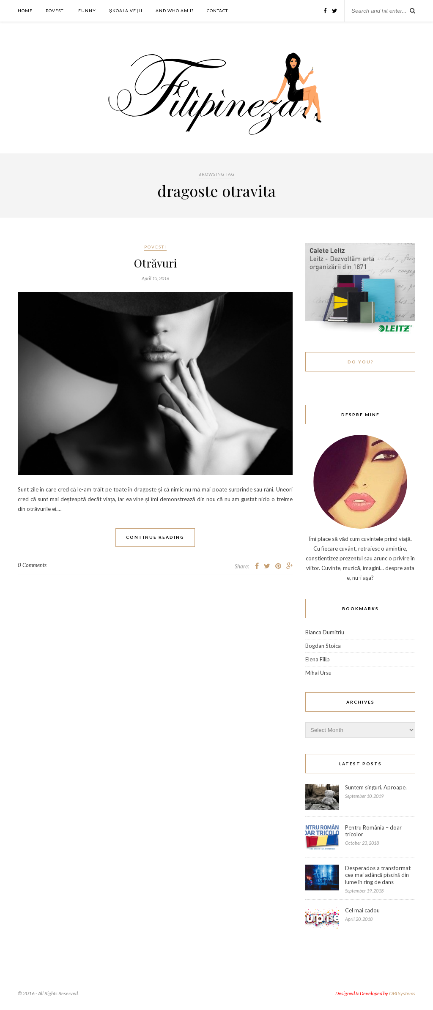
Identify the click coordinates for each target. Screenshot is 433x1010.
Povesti (55, 10)
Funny (87, 10)
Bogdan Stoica (323, 645)
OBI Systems (402, 993)
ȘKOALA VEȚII (126, 10)
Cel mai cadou (362, 910)
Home (25, 10)
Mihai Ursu (318, 672)
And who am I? (175, 10)
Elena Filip (317, 659)
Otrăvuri (155, 263)
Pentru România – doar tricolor (373, 831)
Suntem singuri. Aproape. (376, 787)
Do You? (360, 361)
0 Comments (32, 565)
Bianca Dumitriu (324, 632)
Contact (217, 10)
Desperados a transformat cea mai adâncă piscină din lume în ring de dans (378, 875)
